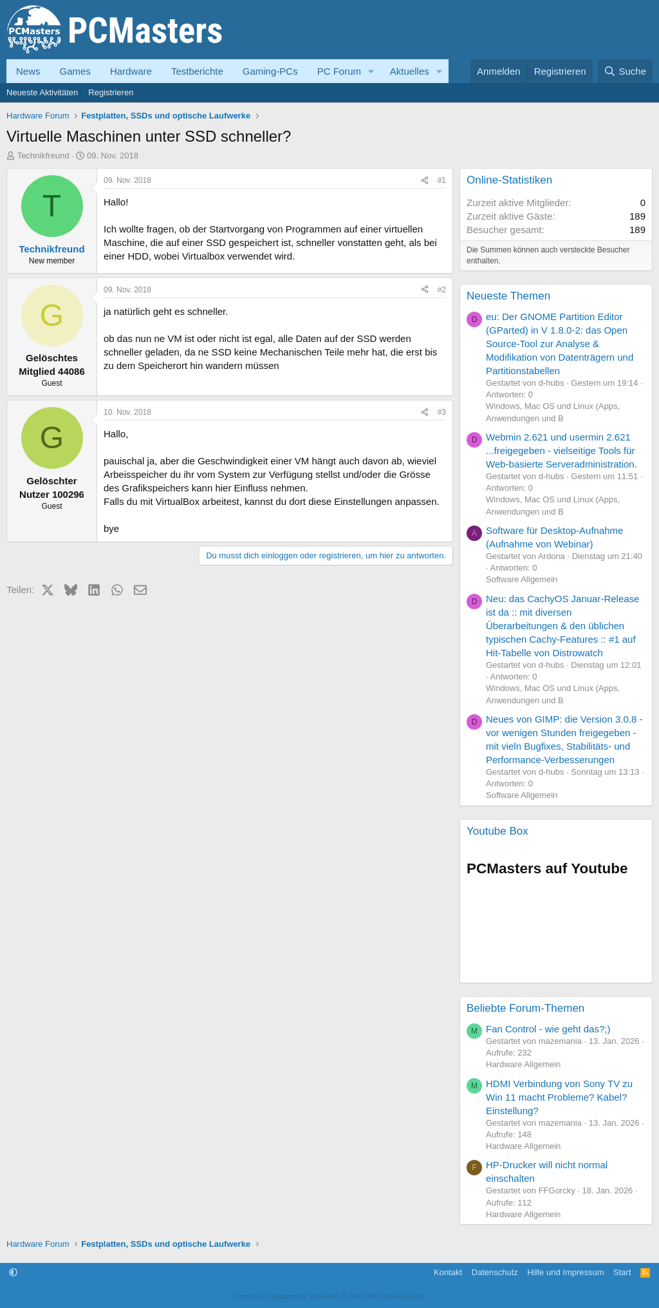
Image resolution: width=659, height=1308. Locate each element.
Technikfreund (43, 155)
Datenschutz (495, 1272)
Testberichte (197, 71)
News (28, 71)
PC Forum (339, 71)
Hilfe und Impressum (565, 1272)
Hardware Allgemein (523, 1064)
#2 (442, 289)
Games (75, 71)
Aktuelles (409, 71)
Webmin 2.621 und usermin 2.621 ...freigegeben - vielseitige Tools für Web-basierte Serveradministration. (561, 450)
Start (622, 1272)
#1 (442, 180)
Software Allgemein (521, 579)
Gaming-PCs (270, 71)
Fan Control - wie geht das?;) (548, 1028)
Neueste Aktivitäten (42, 92)
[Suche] (625, 71)
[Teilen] (424, 180)
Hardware (131, 71)
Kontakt (448, 1272)
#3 (442, 412)
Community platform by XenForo (329, 1296)
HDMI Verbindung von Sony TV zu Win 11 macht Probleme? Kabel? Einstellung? (559, 1097)
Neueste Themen (508, 296)
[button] (371, 71)
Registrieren (110, 92)
